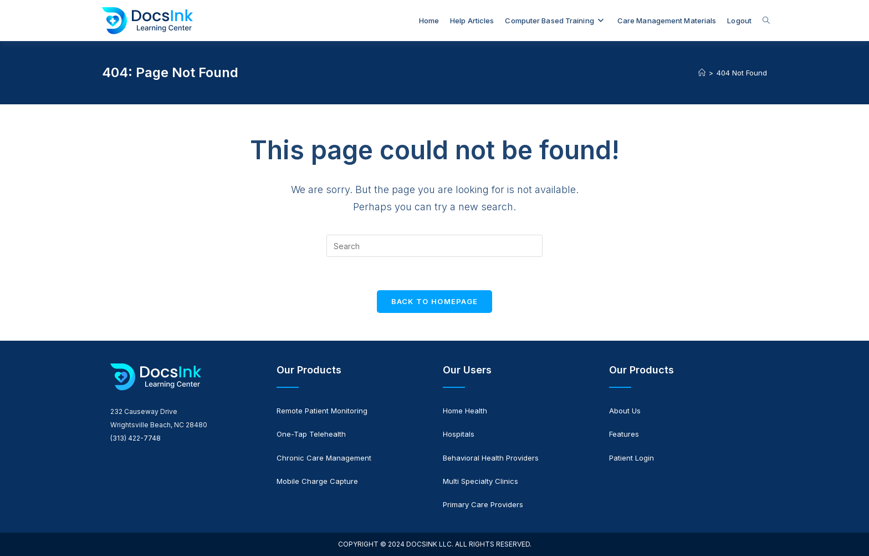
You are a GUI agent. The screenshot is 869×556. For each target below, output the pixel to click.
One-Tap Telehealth (311, 433)
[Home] (702, 72)
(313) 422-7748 (135, 438)
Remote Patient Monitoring (322, 410)
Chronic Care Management (324, 457)
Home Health (465, 410)
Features (624, 433)
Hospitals (458, 433)
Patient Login (631, 457)
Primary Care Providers (483, 504)
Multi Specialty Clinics (480, 481)
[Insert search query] (434, 246)
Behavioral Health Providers (491, 457)
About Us (625, 410)
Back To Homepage (434, 301)
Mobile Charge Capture (317, 481)
